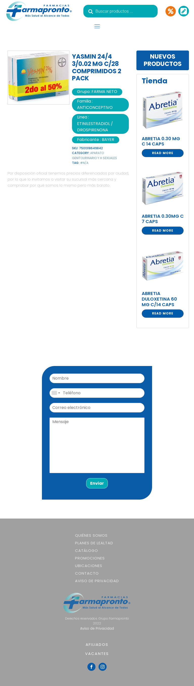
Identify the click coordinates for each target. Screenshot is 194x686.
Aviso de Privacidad (97, 580)
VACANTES (97, 653)
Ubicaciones (88, 565)
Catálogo (86, 550)
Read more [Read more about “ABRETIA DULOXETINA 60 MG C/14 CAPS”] (162, 313)
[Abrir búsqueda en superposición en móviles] (120, 11)
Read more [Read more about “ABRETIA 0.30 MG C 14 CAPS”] (162, 153)
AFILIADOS (97, 644)
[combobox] (55, 393)
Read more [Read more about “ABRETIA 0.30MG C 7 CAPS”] (162, 230)
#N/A (84, 163)
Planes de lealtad (94, 543)
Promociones (90, 558)
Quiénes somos (91, 535)
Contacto (87, 573)
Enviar (97, 483)
